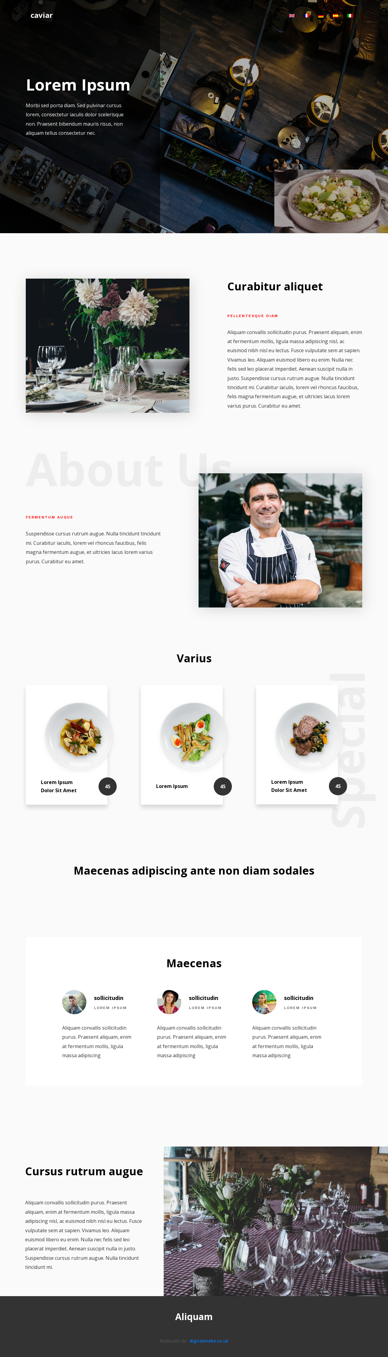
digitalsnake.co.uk (208, 1341)
